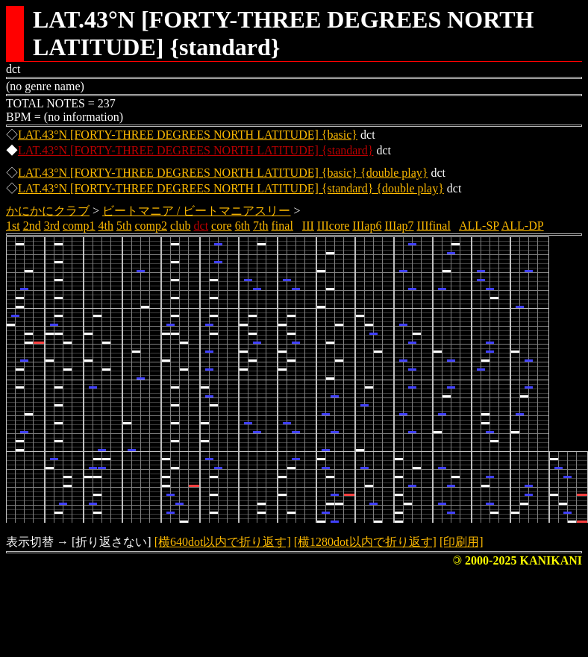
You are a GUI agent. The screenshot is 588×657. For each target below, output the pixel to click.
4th (105, 225)
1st (13, 225)
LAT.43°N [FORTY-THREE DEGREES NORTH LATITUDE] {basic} (187, 134)
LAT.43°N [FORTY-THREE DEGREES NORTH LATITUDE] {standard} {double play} (231, 188)
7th (260, 225)
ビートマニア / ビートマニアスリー (196, 210)
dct (201, 225)
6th (242, 225)
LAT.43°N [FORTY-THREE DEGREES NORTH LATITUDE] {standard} (195, 150)
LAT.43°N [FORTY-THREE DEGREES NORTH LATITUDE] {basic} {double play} (223, 172)
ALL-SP (479, 225)
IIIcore (333, 225)
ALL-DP (522, 225)
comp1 (79, 225)
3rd (52, 225)
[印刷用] (462, 541)
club (180, 225)
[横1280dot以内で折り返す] (365, 541)
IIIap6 (366, 225)
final (282, 225)
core (221, 225)
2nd (32, 225)
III (308, 225)
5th (123, 225)
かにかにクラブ (48, 210)
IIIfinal (434, 225)
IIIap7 (398, 225)
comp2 (150, 225)
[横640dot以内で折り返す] (222, 541)
